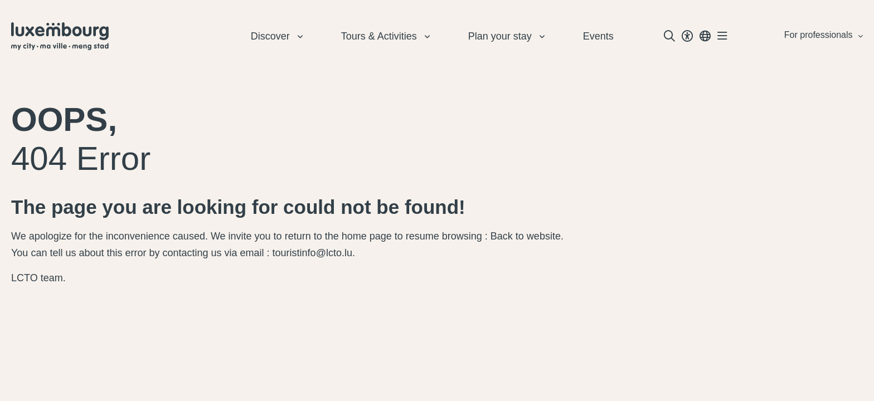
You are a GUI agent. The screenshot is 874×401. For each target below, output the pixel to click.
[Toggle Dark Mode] (687, 36)
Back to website (526, 236)
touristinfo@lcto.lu (312, 252)
